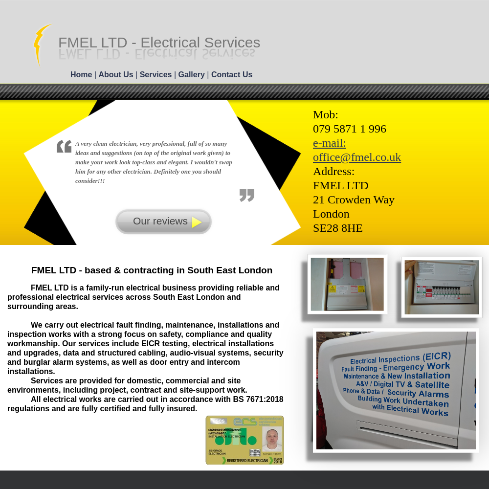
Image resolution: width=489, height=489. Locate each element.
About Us (117, 74)
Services (157, 74)
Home (82, 74)
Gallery (192, 74)
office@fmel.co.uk (357, 157)
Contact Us (231, 74)
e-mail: (329, 142)
